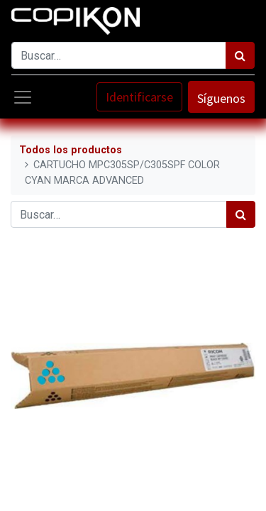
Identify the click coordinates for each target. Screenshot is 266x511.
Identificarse (139, 97)
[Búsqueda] (240, 55)
